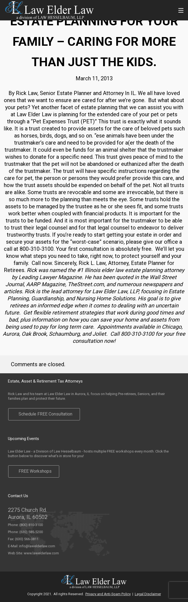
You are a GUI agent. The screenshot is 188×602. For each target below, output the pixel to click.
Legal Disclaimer (148, 594)
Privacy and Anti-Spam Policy (108, 594)
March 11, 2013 (94, 78)
